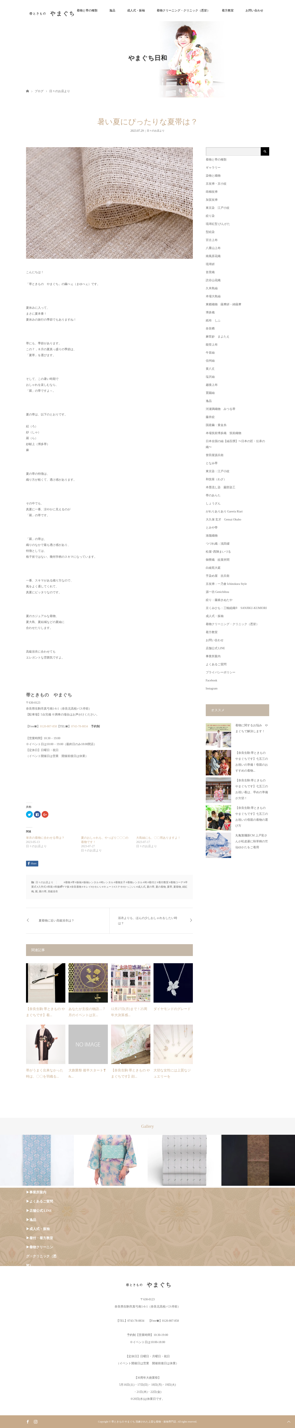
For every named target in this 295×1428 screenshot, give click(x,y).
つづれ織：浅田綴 (217, 543)
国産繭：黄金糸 (216, 425)
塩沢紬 (210, 376)
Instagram (212, 688)
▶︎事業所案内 (36, 1192)
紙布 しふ (213, 320)
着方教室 (228, 10)
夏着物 (177, 886)
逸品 (112, 10)
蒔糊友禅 (212, 191)
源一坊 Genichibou (217, 592)
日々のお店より (59, 91)
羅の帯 (43, 891)
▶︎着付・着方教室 (39, 1238)
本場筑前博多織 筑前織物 (223, 433)
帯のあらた (213, 495)
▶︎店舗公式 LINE (39, 1210)
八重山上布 (213, 248)
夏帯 (169, 886)
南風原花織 (213, 256)
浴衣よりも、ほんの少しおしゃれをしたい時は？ (147, 920)
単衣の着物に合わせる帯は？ (45, 837)
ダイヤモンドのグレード (172, 1009)
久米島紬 (212, 288)
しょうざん (213, 503)
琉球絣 (210, 264)
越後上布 (212, 384)
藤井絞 (210, 417)
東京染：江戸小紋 (217, 471)
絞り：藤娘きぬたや (219, 600)
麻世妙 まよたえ (217, 336)
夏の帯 (150, 886)
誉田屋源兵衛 (215, 455)
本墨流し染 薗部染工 (220, 487)
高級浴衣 (53, 891)
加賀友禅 (212, 199)
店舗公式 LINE (215, 648)
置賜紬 (210, 392)
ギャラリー (213, 167)
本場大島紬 (213, 296)
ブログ (39, 91)
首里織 (210, 272)
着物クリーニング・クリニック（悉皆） (183, 10)
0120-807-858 (48, 726)
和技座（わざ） (216, 479)
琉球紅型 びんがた (218, 224)
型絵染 (210, 232)
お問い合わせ (254, 10)
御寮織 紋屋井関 (217, 559)
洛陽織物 (212, 535)
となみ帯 (212, 463)
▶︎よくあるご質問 (39, 1201)
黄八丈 (210, 368)
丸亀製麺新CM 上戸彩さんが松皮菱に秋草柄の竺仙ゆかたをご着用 (251, 841)
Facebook (211, 680)
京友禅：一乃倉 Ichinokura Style (226, 583)
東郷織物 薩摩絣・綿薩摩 (223, 304)
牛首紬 (210, 352)
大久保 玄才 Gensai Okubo (223, 519)
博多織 (210, 312)
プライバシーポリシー (220, 672)
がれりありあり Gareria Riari (224, 511)
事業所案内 (213, 656)
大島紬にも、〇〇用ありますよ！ (158, 837)
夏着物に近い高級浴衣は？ (56, 920)
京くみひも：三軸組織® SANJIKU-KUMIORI (236, 608)
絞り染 (210, 215)
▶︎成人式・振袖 (38, 1229)
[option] (37, 1160)
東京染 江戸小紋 (217, 207)
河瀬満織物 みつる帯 (220, 409)
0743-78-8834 (81, 726)
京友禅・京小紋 (216, 183)
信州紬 (210, 360)
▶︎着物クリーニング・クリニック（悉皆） (41, 1256)
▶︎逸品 (31, 1220)
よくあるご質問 (216, 664)
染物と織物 (213, 175)
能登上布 (212, 344)
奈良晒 (210, 328)
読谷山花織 (213, 280)
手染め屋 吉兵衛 (217, 575)
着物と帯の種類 (87, 10)
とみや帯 (212, 527)
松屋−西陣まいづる (218, 551)
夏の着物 (161, 886)
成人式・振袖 (136, 10)
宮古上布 (212, 240)
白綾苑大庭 (213, 567)
